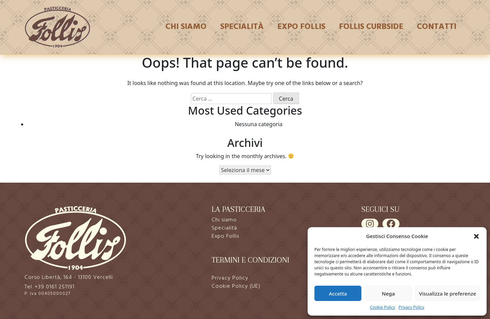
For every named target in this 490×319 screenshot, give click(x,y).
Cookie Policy (382, 307)
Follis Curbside (371, 26)
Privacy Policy (411, 307)
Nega (388, 293)
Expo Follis (301, 26)
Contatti (436, 26)
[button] (476, 236)
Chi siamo (186, 26)
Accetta (338, 293)
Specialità (242, 26)
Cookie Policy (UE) (236, 286)
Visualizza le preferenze (447, 293)
